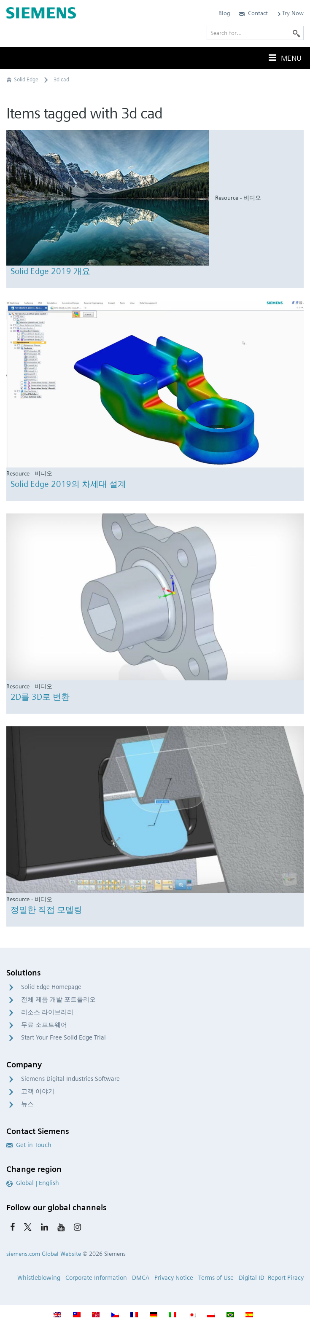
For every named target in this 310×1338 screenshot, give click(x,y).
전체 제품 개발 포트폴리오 (58, 999)
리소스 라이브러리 (47, 1012)
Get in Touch (28, 1145)
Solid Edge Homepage (51, 987)
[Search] (296, 33)
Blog (224, 13)
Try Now (290, 13)
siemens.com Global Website (43, 1253)
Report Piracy (286, 1278)
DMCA (140, 1278)
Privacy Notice (173, 1278)
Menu (284, 57)
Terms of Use (216, 1278)
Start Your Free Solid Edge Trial (63, 1037)
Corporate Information (96, 1278)
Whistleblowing (38, 1278)
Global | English (32, 1183)
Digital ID (251, 1278)
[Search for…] (255, 33)
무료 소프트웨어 (44, 1025)
